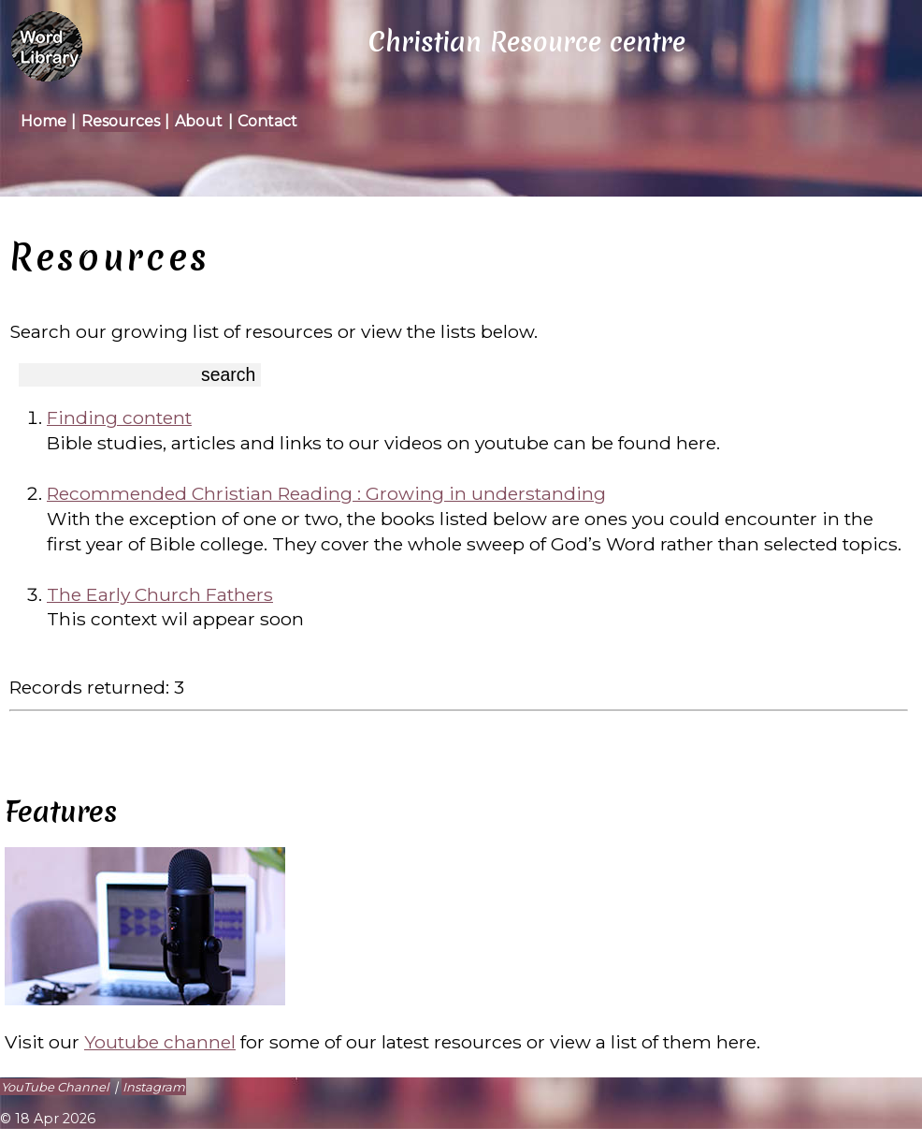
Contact (267, 121)
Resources (120, 121)
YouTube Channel (54, 1086)
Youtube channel (160, 1042)
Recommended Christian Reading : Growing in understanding (326, 493)
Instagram (153, 1086)
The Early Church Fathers (160, 594)
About (199, 121)
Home (43, 121)
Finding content (119, 417)
